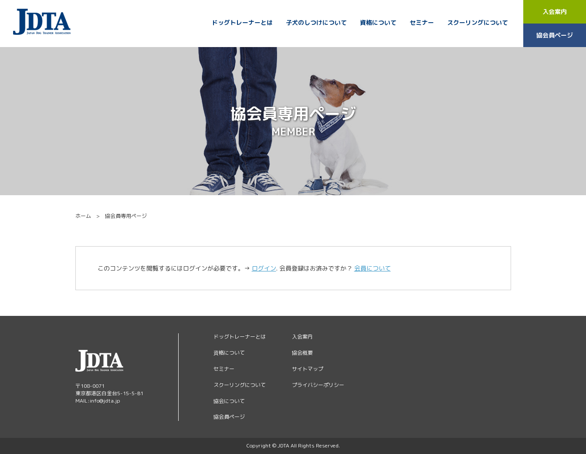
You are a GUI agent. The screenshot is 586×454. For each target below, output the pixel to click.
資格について (378, 23)
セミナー (422, 23)
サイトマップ (307, 369)
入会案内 (554, 11)
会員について (372, 268)
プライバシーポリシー (318, 385)
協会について (229, 401)
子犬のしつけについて (316, 23)
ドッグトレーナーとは (242, 23)
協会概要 (302, 352)
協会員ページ (554, 35)
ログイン (264, 268)
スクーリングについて (477, 23)
